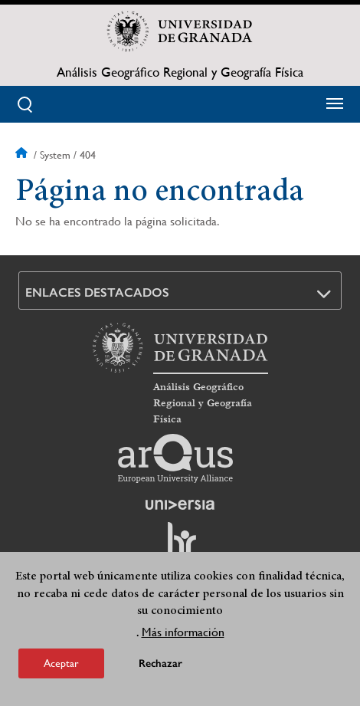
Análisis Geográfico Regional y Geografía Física (180, 72)
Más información (183, 637)
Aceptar (61, 668)
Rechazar (160, 668)
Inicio (23, 155)
